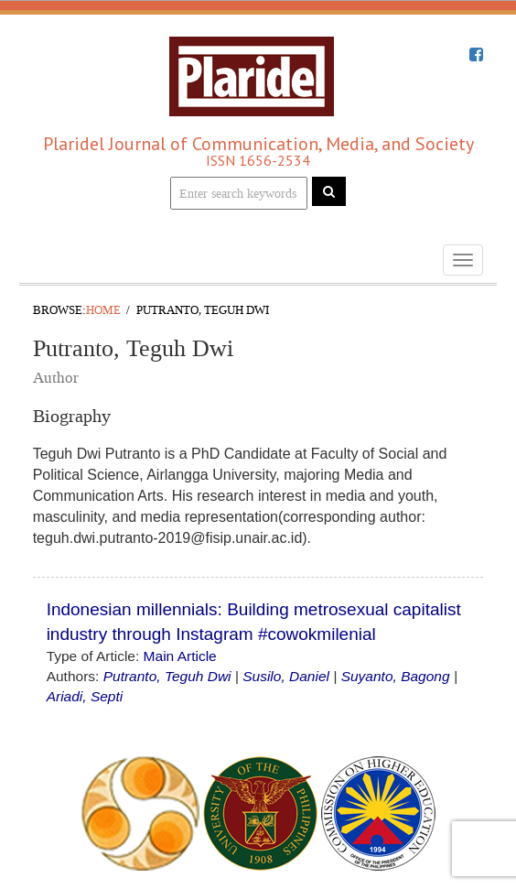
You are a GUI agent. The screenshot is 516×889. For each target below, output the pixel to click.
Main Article (180, 656)
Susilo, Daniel (285, 676)
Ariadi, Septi (85, 696)
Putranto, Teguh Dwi (167, 676)
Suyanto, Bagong (395, 676)
